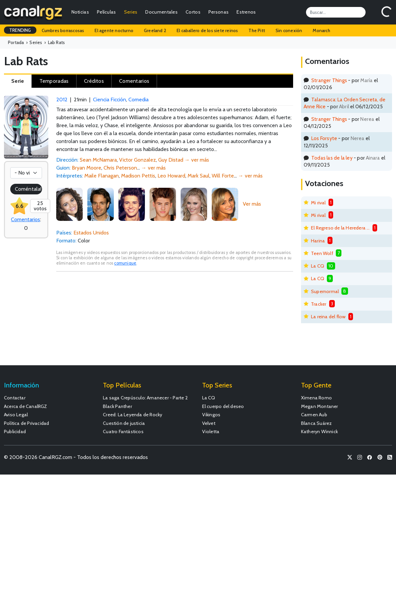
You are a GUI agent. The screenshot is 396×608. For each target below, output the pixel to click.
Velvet (208, 423)
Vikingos (211, 415)
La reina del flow (328, 317)
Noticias (80, 12)
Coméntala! (28, 189)
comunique (125, 263)
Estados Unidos (91, 232)
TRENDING (20, 30)
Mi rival (318, 203)
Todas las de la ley (332, 158)
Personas (218, 12)
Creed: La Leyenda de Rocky (132, 415)
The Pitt (256, 30)
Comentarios (25, 219)
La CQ (317, 266)
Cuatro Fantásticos (123, 431)
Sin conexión (289, 30)
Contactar (14, 398)
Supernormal (325, 291)
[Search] (336, 12)
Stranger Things (329, 80)
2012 (61, 99)
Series (131, 12)
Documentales (161, 12)
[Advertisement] (174, 321)
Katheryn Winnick (319, 431)
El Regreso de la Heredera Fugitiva (340, 228)
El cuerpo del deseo (223, 406)
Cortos (193, 12)
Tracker (318, 304)
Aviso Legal (16, 415)
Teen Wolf (322, 253)
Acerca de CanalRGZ (25, 406)
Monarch (321, 30)
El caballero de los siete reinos (207, 30)
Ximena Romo (316, 398)
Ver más (252, 204)
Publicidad (15, 431)
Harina (318, 241)
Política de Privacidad (26, 423)
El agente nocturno (114, 30)
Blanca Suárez (316, 423)
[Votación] (26, 172)
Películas (106, 12)
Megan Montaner (319, 406)
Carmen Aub (314, 415)
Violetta (211, 431)
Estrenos (246, 12)
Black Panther (117, 406)
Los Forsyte (324, 138)
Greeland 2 (155, 30)
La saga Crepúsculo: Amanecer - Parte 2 (145, 398)
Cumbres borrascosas (63, 30)
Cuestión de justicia (124, 423)
